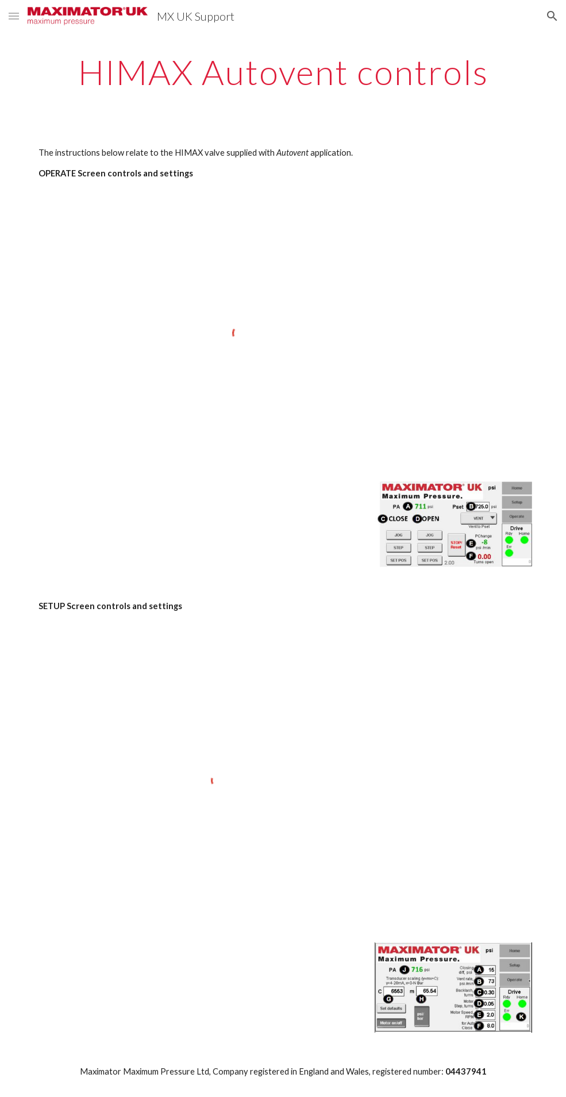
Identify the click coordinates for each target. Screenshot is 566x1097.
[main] (283, 71)
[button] (14, 16)
